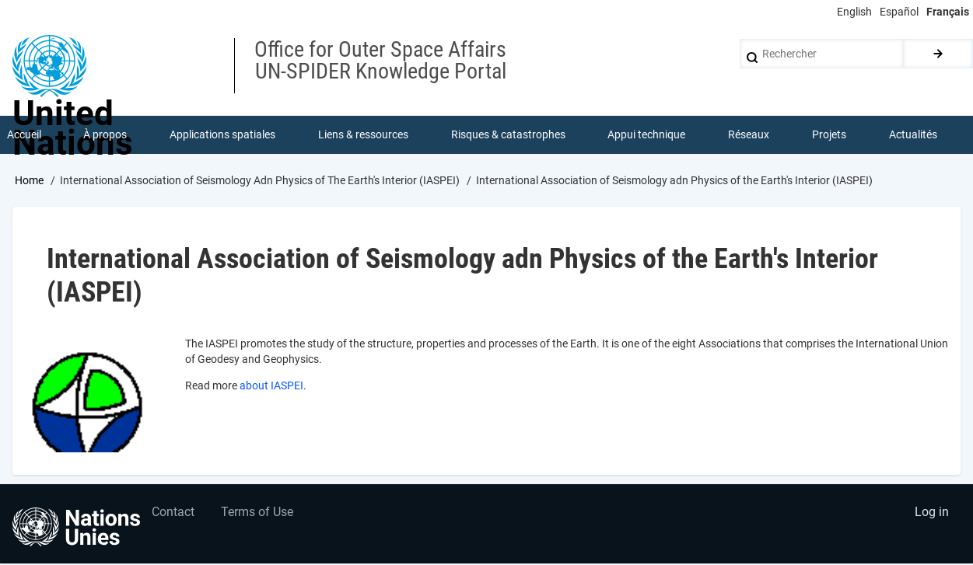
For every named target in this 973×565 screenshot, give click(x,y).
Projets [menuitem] (829, 135)
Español (899, 11)
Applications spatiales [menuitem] (223, 135)
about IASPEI (271, 387)
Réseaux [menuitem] (749, 135)
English (854, 11)
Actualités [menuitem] (913, 135)
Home (29, 181)
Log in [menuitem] (931, 514)
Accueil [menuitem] (24, 135)
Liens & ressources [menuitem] (363, 135)
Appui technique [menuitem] (647, 135)
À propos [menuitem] (106, 135)
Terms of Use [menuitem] (258, 514)
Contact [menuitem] (173, 514)
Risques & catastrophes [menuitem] (508, 135)
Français (947, 11)
